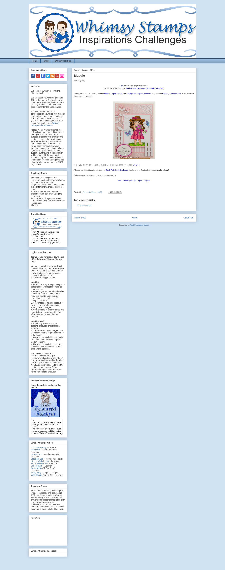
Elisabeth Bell (37, 465)
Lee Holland (36, 472)
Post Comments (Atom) (139, 225)
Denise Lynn (36, 460)
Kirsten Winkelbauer (40, 467)
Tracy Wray (36, 479)
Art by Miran (36, 474)
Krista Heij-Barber (39, 469)
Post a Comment (85, 205)
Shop (46, 61)
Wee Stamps (36, 481)
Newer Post (80, 217)
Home (34, 61)
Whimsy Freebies (63, 61)
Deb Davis (35, 456)
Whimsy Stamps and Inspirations (45, 124)
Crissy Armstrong (38, 453)
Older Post (188, 217)
